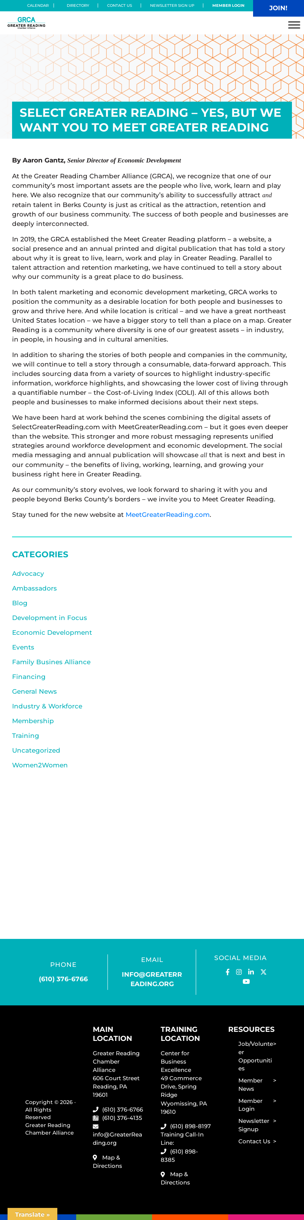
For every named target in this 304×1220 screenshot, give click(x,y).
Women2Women (40, 765)
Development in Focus (49, 618)
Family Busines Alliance (51, 662)
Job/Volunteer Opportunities (255, 1056)
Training (25, 735)
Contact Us (119, 5)
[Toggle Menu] (294, 24)
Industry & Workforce (47, 706)
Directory (78, 5)
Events (23, 647)
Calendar (40, 5)
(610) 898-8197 (190, 1126)
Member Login (228, 5)
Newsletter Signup (253, 1125)
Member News (250, 1084)
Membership (33, 721)
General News (34, 691)
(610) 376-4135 (122, 1117)
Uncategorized (36, 750)
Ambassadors (34, 588)
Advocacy (28, 573)
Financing (29, 676)
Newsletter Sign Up (172, 5)
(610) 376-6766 (63, 979)
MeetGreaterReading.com (168, 514)
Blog (20, 603)
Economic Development (52, 632)
